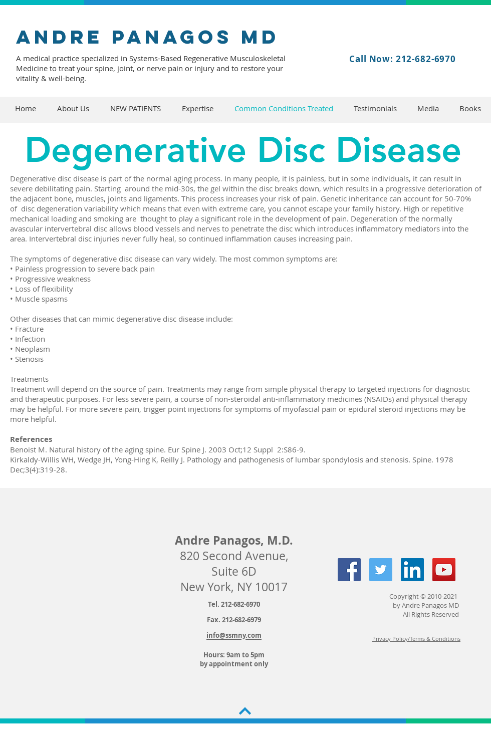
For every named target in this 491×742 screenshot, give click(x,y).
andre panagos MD (148, 37)
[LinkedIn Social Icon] (412, 569)
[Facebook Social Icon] (349, 569)
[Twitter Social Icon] (380, 569)
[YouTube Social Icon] (443, 569)
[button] (73, 108)
